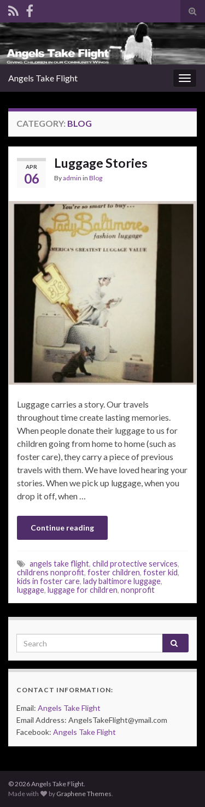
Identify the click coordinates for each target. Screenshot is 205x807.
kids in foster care (48, 581)
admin (72, 178)
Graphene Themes (84, 794)
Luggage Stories (101, 162)
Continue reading (62, 527)
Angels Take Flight (43, 78)
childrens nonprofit (50, 572)
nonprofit (138, 589)
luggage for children (83, 589)
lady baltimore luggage (122, 581)
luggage (30, 589)
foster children (113, 572)
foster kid (160, 572)
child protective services (135, 563)
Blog (95, 178)
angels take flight (59, 563)
